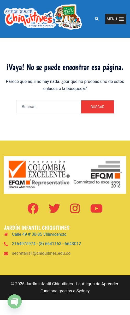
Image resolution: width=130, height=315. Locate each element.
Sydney (83, 290)
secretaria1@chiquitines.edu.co (41, 253)
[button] (96, 19)
